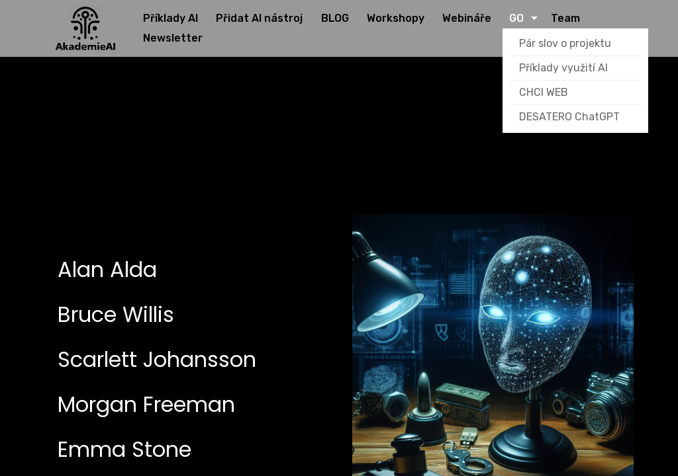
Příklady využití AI (564, 68)
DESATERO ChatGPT (570, 117)
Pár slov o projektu (566, 44)
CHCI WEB (544, 93)
